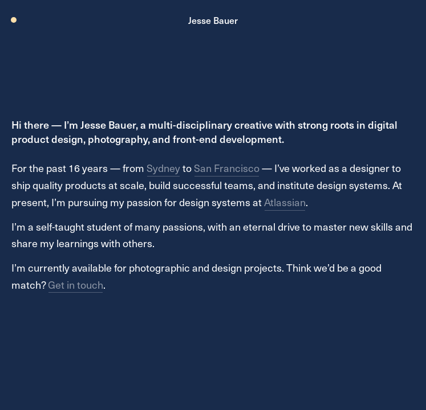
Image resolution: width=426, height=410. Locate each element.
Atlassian (285, 202)
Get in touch (75, 284)
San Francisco (226, 167)
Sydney (163, 167)
